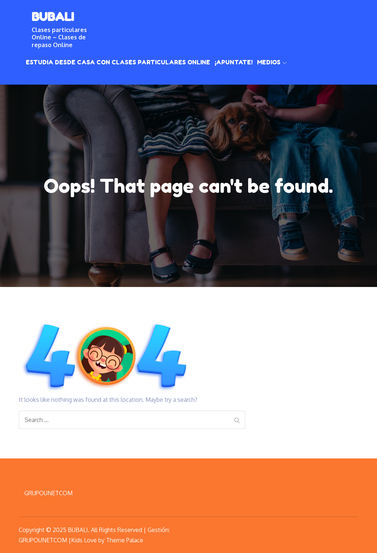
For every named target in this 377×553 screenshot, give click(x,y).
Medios (272, 62)
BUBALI (53, 17)
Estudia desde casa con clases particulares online (118, 62)
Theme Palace (124, 540)
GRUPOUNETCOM (48, 493)
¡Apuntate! (234, 62)
